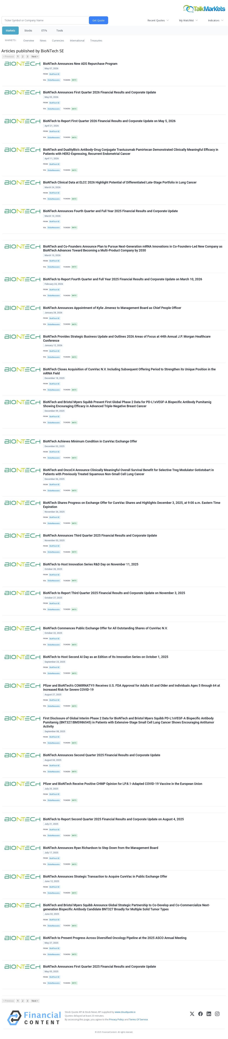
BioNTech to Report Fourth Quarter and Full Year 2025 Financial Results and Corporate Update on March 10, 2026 (122, 279)
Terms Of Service (138, 1019)
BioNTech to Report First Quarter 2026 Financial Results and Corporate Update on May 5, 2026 (109, 121)
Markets (10, 30)
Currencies (58, 40)
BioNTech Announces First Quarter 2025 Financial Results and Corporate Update (99, 966)
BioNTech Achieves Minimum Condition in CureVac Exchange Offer (90, 441)
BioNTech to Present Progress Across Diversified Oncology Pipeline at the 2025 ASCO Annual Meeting (114, 938)
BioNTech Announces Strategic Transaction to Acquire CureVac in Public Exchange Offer (105, 876)
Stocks (28, 30)
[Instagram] (217, 1018)
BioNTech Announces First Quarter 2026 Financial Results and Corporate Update (99, 92)
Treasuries (96, 40)
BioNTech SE (54, 74)
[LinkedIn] (209, 1018)
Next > (35, 56)
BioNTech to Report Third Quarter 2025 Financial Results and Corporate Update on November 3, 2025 (114, 593)
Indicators (213, 20)
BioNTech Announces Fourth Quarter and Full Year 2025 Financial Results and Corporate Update (110, 211)
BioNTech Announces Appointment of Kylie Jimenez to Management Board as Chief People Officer (112, 308)
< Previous (8, 56)
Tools (59, 30)
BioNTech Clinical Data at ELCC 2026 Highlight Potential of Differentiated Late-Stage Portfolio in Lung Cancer (119, 182)
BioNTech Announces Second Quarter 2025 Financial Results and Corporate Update (101, 755)
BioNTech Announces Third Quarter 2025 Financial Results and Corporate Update (100, 535)
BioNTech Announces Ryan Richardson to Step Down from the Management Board (100, 848)
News (43, 40)
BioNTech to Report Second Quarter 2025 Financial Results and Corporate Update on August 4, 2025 (113, 819)
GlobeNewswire (54, 80)
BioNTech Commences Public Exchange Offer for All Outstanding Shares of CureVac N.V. (105, 628)
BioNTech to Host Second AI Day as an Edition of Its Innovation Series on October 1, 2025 (105, 657)
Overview (28, 40)
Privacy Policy (116, 1019)
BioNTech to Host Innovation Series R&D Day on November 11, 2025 (90, 564)
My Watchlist (186, 20)
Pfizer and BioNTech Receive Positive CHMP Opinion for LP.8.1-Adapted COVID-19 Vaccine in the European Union (122, 784)
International (77, 40)
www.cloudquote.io (125, 1012)
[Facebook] (200, 1018)
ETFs (44, 30)
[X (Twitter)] (192, 1018)
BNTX (74, 80)
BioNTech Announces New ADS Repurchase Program (80, 63)
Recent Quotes (156, 20)
